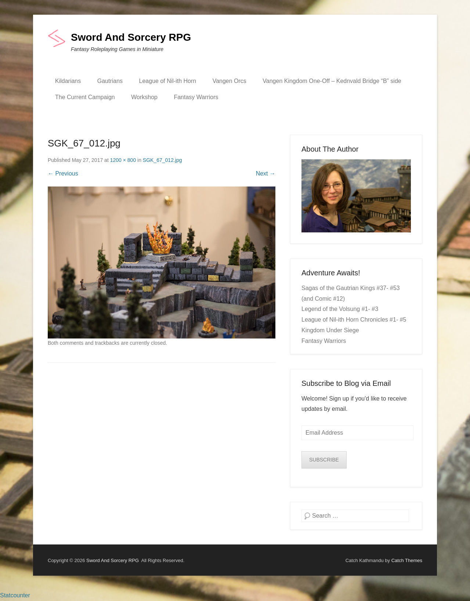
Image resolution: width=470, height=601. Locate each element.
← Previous (63, 173)
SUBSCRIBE (324, 460)
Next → (265, 173)
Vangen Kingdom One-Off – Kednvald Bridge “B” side (332, 81)
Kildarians (68, 81)
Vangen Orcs (229, 81)
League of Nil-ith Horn (167, 81)
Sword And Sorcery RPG (131, 37)
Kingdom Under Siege (330, 330)
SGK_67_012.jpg (162, 160)
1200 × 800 (123, 160)
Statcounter (15, 595)
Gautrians (110, 81)
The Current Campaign (85, 97)
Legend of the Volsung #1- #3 (339, 309)
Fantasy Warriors (196, 97)
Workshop (144, 97)
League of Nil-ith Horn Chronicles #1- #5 (353, 319)
